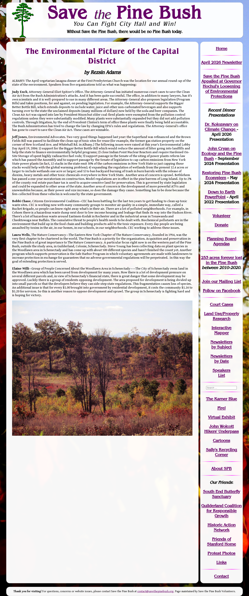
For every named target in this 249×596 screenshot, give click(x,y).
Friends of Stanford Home (221, 542)
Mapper (221, 332)
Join (206, 281)
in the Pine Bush (224, 260)
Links (221, 562)
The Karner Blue (221, 398)
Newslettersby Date (221, 359)
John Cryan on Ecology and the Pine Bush (221, 153)
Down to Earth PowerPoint (220, 194)
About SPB (221, 468)
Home (221, 48)
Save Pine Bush (125, 12)
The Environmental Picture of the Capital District (102, 56)
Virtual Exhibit (221, 417)
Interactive (221, 327)
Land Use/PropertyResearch (221, 316)
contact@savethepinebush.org (155, 591)
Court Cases (221, 304)
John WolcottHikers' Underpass (221, 429)
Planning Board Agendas (221, 241)
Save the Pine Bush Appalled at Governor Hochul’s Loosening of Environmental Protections (221, 86)
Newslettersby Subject (221, 344)
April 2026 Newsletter (221, 62)
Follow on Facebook (221, 290)
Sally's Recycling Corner (221, 452)
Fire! (221, 407)
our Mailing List (225, 281)
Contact (221, 576)
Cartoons (221, 440)
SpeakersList (221, 373)
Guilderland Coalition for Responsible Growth (221, 510)
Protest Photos (221, 553)
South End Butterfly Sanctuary (221, 494)
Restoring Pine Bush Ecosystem (221, 175)
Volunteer (221, 215)
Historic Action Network (222, 527)
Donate (221, 224)
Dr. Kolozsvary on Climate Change (221, 127)
